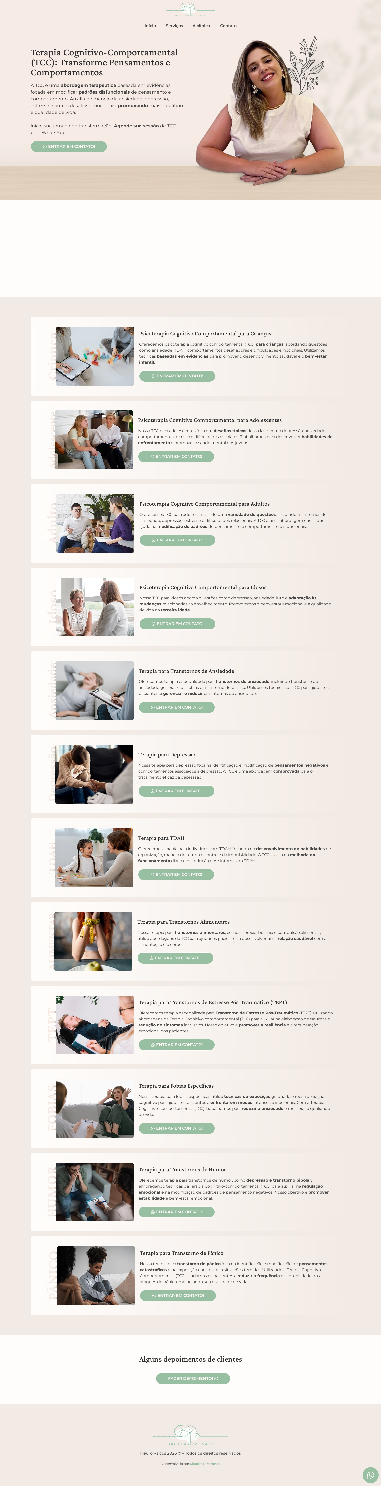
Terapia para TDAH (161, 837)
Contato (228, 25)
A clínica (201, 25)
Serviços (174, 25)
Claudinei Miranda (205, 1464)
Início (150, 25)
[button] (176, 875)
